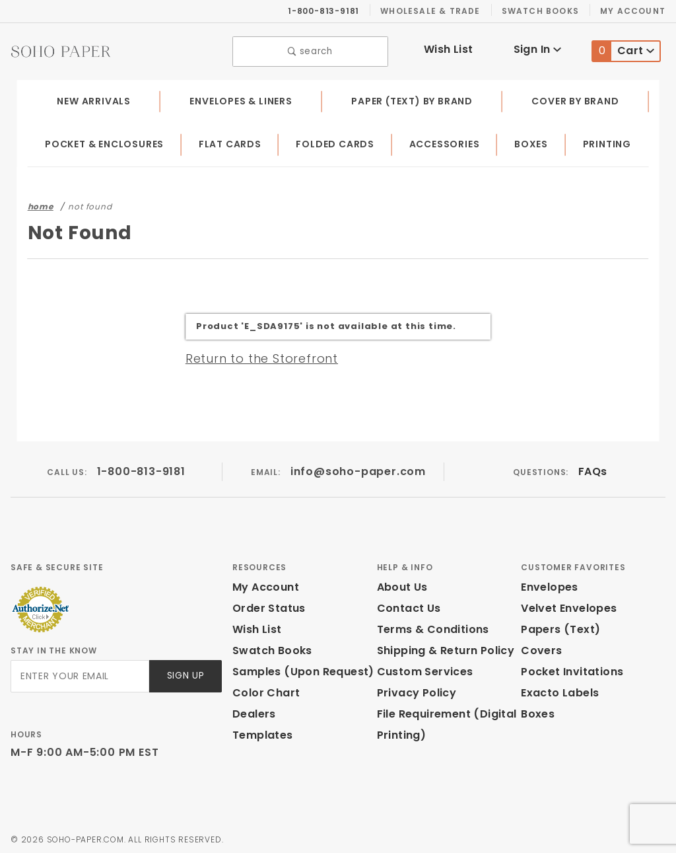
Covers (539, 647)
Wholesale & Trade (437, 10)
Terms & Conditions (429, 626)
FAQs (592, 468)
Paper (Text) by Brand (414, 98)
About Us (401, 583)
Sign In (537, 48)
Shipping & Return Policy (443, 647)
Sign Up (184, 673)
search (310, 50)
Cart (623, 49)
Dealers (252, 710)
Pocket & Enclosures (106, 141)
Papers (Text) (555, 626)
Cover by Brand (576, 98)
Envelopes (548, 583)
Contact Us (406, 605)
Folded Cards (338, 141)
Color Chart (262, 689)
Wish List (448, 48)
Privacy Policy (414, 689)
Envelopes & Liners (240, 98)
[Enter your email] (79, 673)
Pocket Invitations (568, 668)
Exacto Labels (558, 689)
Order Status (266, 605)
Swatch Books (545, 10)
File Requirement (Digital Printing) (442, 721)
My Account (634, 10)
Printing (608, 141)
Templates (259, 731)
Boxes (533, 141)
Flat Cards (233, 141)
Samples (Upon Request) (297, 668)
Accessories (446, 141)
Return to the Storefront (254, 354)
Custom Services (422, 668)
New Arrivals (92, 98)
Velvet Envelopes (566, 605)
